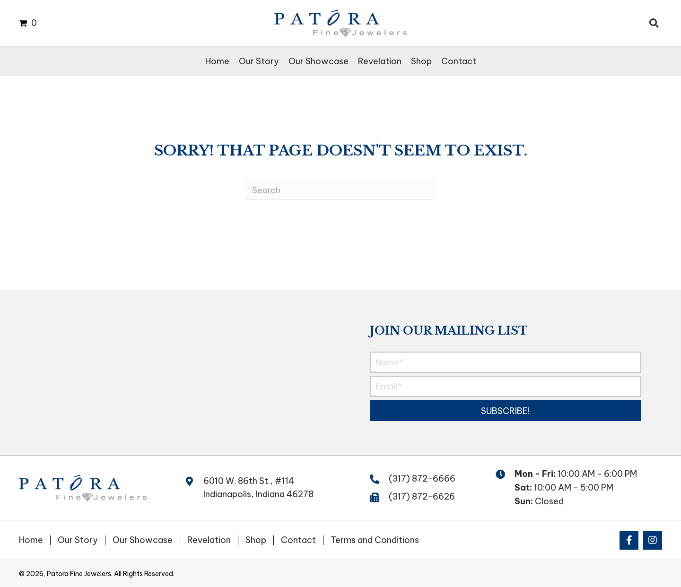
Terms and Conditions (375, 540)
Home (31, 540)
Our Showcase (143, 540)
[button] (506, 410)
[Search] (340, 190)
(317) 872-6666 (422, 478)
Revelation (209, 540)
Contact (298, 540)
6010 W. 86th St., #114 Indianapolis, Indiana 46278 (258, 487)
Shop (255, 540)
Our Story (78, 540)
